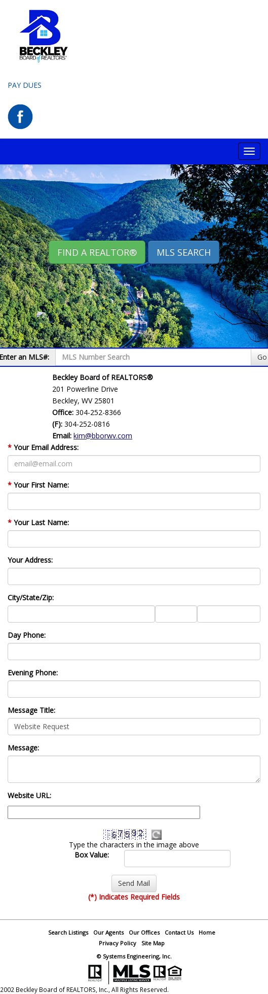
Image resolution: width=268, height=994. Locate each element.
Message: (23, 747)
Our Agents (108, 932)
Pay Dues (25, 85)
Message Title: (31, 710)
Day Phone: (27, 635)
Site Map (153, 943)
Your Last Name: (38, 522)
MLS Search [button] (184, 252)
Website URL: (29, 795)
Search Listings (68, 932)
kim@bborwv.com (102, 435)
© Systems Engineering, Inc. (134, 956)
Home (207, 932)
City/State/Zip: (31, 597)
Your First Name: (38, 485)
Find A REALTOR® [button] (97, 252)
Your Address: (30, 560)
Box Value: (91, 855)
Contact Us (179, 932)
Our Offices (144, 932)
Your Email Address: (43, 447)
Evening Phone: (33, 672)
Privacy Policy (117, 943)
